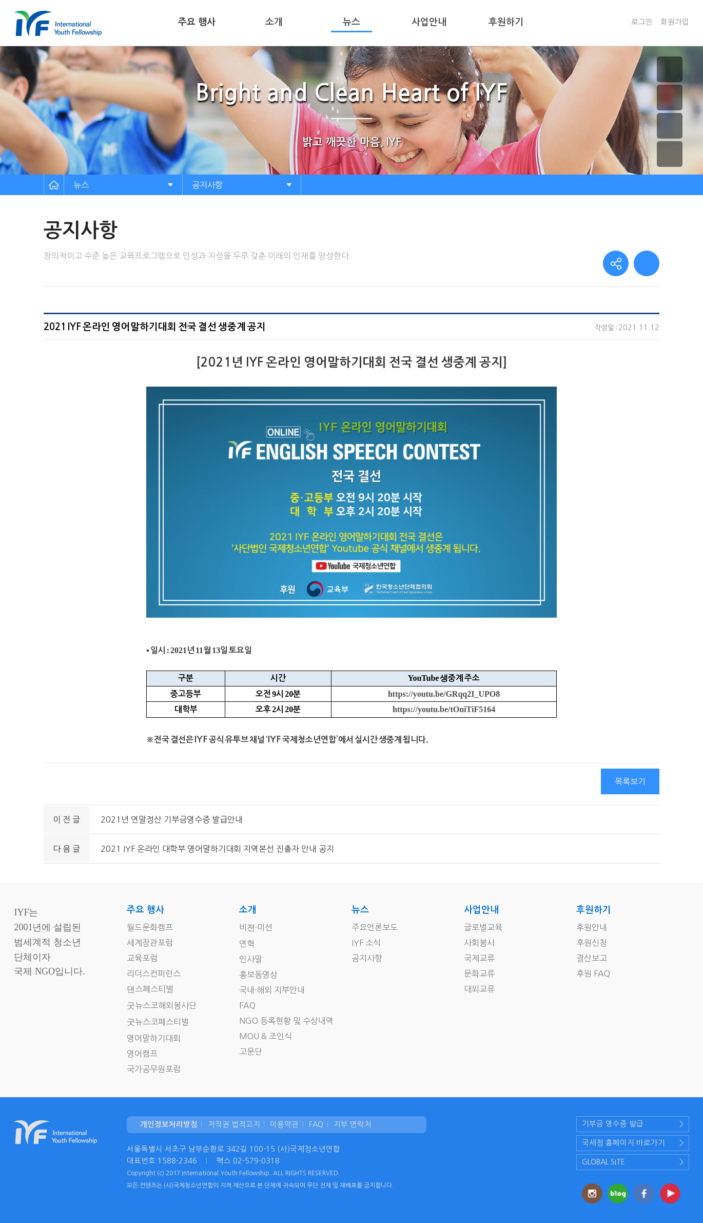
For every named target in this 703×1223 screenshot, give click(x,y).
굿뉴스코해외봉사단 (162, 1005)
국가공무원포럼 (154, 1069)
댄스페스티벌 (150, 989)
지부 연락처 (353, 1124)
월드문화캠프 (150, 927)
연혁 (247, 944)
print (646, 263)
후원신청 (591, 943)
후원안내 (591, 927)
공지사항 (207, 185)
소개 (274, 22)
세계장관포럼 (150, 943)
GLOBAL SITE (603, 1161)
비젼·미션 (255, 927)
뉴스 (351, 22)
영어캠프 (142, 1053)
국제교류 (479, 958)
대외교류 (479, 989)
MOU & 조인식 (265, 1036)
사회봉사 (479, 943)
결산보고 (591, 958)
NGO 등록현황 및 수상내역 (286, 1021)
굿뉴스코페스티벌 (158, 1022)
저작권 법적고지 (234, 1124)
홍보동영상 (258, 974)
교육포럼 (142, 958)
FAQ (247, 1005)
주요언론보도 (375, 927)
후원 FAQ (593, 973)
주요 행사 (197, 22)
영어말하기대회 (154, 1038)
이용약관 (284, 1124)
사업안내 (429, 22)
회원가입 (674, 22)
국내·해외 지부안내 (272, 990)
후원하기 (506, 22)
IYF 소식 (366, 943)
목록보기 (630, 781)
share (616, 263)
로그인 (642, 22)
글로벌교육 (483, 927)
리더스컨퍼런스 (154, 973)
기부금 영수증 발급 (612, 1124)
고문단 (250, 1051)
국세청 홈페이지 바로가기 (623, 1142)
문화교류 (479, 973)
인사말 (250, 959)
